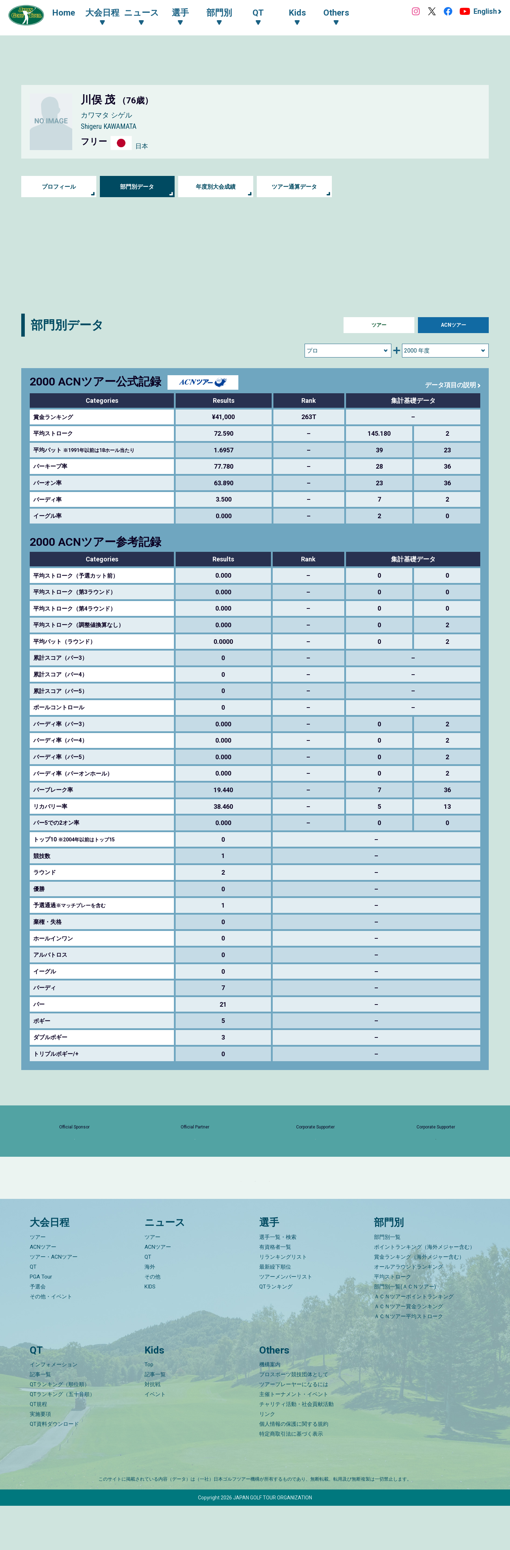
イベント (155, 1438)
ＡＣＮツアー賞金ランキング (408, 1351)
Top (148, 1409)
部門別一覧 (387, 1281)
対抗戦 (152, 1428)
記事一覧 (40, 1418)
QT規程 (38, 1448)
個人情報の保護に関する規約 (293, 1468)
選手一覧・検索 (277, 1281)
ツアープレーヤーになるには (293, 1428)
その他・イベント (51, 1341)
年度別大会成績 (215, 186)
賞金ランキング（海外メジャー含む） (419, 1301)
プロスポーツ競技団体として (293, 1418)
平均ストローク (392, 1321)
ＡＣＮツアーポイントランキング (414, 1341)
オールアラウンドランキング (408, 1311)
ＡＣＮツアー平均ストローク (408, 1360)
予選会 (38, 1331)
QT (33, 1311)
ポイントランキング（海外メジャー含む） (424, 1291)
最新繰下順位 (275, 1311)
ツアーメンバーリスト (285, 1321)
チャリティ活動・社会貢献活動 (296, 1448)
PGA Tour (41, 1321)
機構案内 (269, 1409)
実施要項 (40, 1458)
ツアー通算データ (294, 186)
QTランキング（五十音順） (62, 1438)
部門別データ (137, 186)
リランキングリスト (283, 1301)
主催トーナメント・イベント (293, 1438)
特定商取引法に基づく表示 (291, 1478)
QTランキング (276, 1331)
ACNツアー (453, 325)
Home (70, 13)
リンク (267, 1458)
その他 (152, 1321)
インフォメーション (54, 1409)
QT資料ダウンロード (54, 1468)
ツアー (378, 325)
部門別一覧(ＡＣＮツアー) (405, 1331)
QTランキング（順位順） (60, 1428)
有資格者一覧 (275, 1291)
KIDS (149, 1331)
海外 (149, 1311)
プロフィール (59, 186)
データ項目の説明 (447, 385)
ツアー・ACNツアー (54, 1301)
